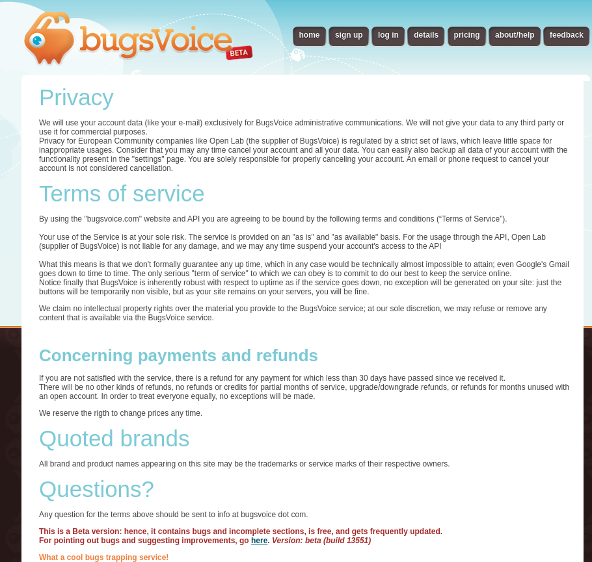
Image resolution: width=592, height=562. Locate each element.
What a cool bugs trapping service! (103, 557)
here (259, 540)
